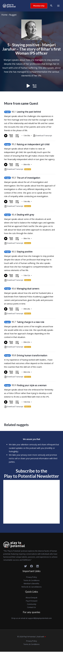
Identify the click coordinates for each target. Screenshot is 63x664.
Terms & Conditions (31, 580)
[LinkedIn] (37, 566)
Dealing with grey (25, 214)
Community (31, 604)
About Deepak (31, 597)
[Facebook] (31, 566)
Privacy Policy (31, 577)
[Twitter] (25, 566)
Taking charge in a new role (30, 322)
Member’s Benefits (31, 583)
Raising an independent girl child (33, 144)
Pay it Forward (31, 601)
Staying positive (24, 251)
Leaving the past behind (29, 111)
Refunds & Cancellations (32, 587)
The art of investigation (28, 177)
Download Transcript (44, 135)
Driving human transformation (32, 355)
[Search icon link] (51, 6)
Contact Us (31, 607)
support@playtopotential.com (40, 618)
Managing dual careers (28, 288)
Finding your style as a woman (31, 385)
